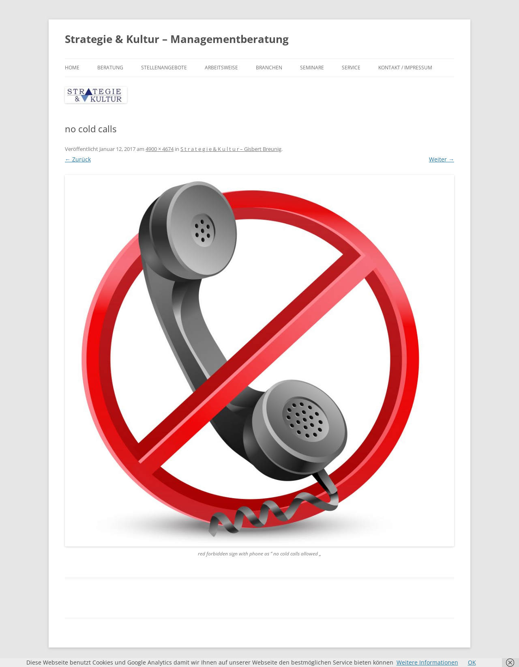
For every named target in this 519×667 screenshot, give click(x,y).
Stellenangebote (164, 67)
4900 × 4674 (160, 149)
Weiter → (441, 159)
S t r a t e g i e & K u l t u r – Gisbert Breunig (230, 149)
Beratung (110, 67)
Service (351, 67)
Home (72, 67)
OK (472, 662)
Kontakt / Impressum (405, 67)
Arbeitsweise (221, 67)
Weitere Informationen (427, 662)
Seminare (312, 67)
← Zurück (78, 159)
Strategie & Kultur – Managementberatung (177, 39)
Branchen (269, 67)
